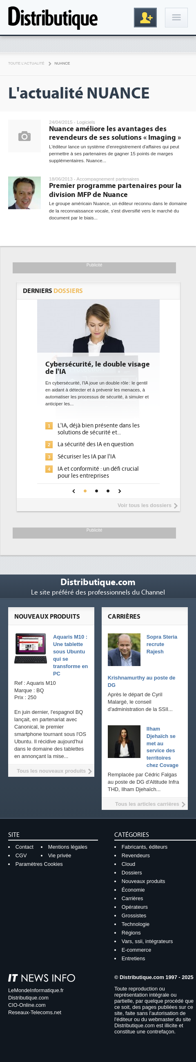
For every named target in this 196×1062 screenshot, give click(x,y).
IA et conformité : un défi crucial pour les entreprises (98, 472)
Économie (133, 890)
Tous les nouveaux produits (51, 771)
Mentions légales (67, 847)
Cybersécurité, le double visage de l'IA (97, 368)
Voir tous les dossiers (145, 505)
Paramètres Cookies (39, 864)
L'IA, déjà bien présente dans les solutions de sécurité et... (99, 429)
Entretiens (133, 958)
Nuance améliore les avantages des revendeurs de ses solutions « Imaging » (115, 133)
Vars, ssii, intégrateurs (147, 941)
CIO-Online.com (27, 1005)
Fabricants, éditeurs (144, 847)
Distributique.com (28, 998)
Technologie (135, 924)
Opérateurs (135, 907)
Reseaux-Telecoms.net (34, 1012)
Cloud (128, 864)
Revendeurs (136, 855)
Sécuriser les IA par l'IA (87, 456)
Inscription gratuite (145, 17)
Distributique (53, 17)
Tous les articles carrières (147, 804)
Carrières (132, 898)
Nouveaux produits (143, 881)
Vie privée (59, 855)
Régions (131, 933)
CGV (21, 855)
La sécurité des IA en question (96, 444)
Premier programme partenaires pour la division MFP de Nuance (115, 190)
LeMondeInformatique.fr (36, 990)
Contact (24, 847)
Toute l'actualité (26, 63)
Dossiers (132, 873)
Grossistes (134, 915)
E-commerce (136, 950)
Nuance (62, 63)
